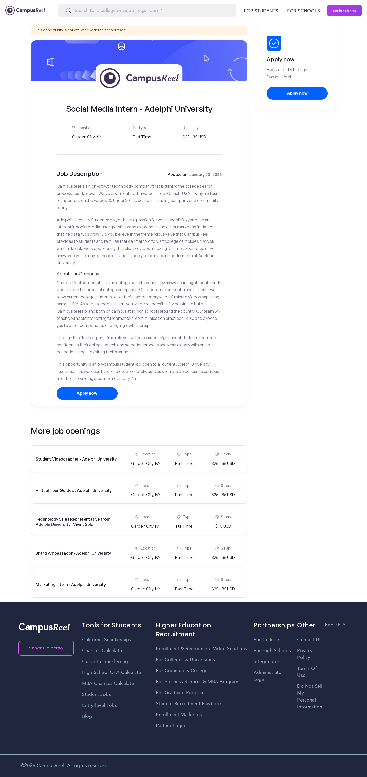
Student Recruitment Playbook (189, 704)
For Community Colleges (183, 671)
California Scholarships (106, 640)
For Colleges (267, 640)
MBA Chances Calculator (109, 683)
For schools (303, 11)
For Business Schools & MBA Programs (198, 682)
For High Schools (272, 650)
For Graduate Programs (181, 693)
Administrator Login (268, 676)
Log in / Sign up (344, 10)
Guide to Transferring (105, 661)
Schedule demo (46, 648)
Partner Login (170, 725)
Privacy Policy (305, 654)
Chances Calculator (103, 650)
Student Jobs (96, 694)
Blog (87, 716)
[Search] (147, 10)
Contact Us (309, 640)
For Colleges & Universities (185, 660)
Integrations (267, 661)
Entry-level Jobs (99, 705)
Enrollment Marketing (179, 714)
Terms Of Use (307, 672)
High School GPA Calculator (112, 672)
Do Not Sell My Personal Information (309, 696)
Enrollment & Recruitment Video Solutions (201, 649)
